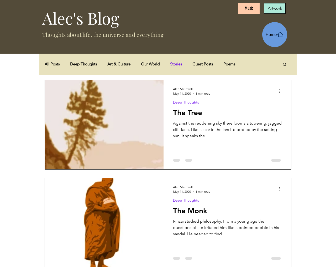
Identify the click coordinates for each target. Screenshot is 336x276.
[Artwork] (275, 8)
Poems (229, 64)
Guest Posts (202, 64)
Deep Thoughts (83, 64)
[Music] (249, 8)
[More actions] (281, 91)
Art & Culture (118, 64)
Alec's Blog (80, 18)
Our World (150, 64)
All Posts (52, 64)
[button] (284, 65)
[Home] (274, 34)
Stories (176, 64)
